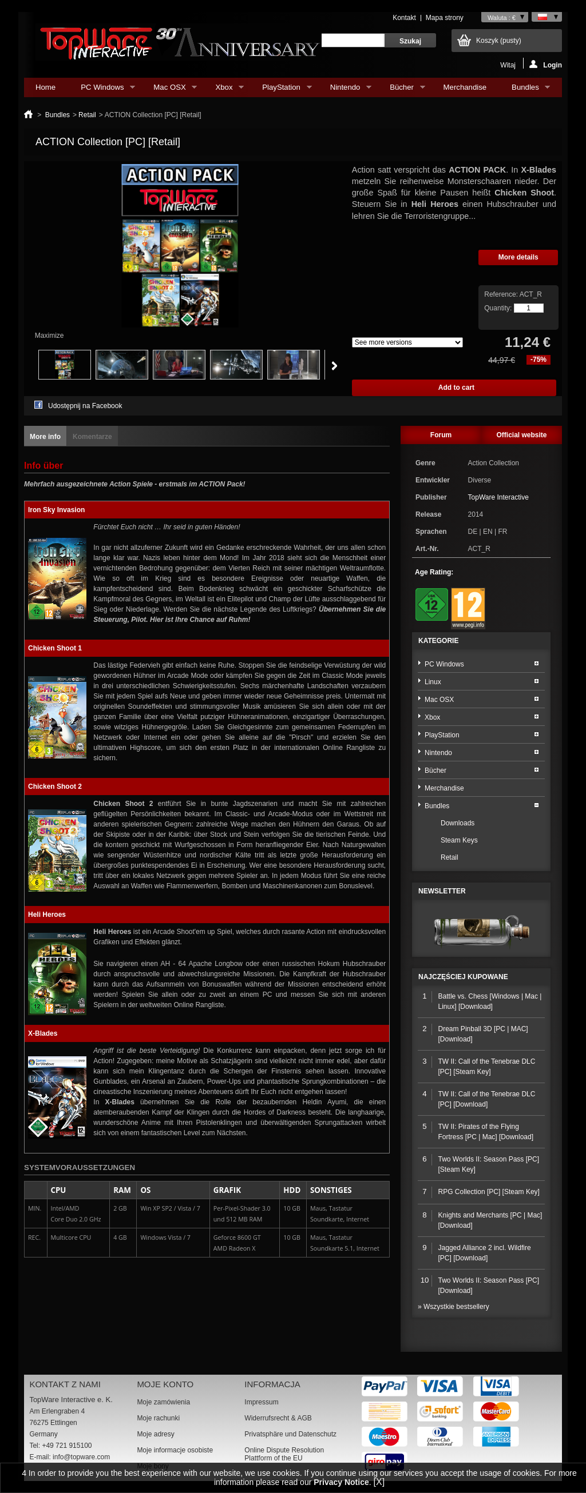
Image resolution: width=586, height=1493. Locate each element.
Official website (521, 435)
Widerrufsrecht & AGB (277, 1418)
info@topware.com (81, 1457)
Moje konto (165, 1384)
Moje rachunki (158, 1418)
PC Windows (102, 90)
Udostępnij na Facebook (85, 406)
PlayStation (281, 90)
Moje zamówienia (163, 1402)
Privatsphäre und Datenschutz (290, 1434)
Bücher (401, 90)
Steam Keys (459, 840)
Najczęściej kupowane (463, 977)
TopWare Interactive (498, 497)
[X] (379, 1482)
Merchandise (465, 87)
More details (518, 257)
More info (45, 437)
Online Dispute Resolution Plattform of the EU (284, 1454)
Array (407, 342)
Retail (87, 115)
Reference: (501, 294)
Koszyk (498, 41)
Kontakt (404, 18)
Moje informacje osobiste (175, 1450)
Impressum (261, 1402)
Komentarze (92, 437)
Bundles (525, 90)
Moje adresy (155, 1434)
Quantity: (498, 308)
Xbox (224, 90)
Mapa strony (445, 18)
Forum (441, 435)
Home (45, 87)
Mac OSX (169, 90)
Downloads (457, 823)
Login (545, 64)
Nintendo (345, 90)
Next (334, 366)
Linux (433, 682)
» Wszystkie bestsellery (453, 1307)
